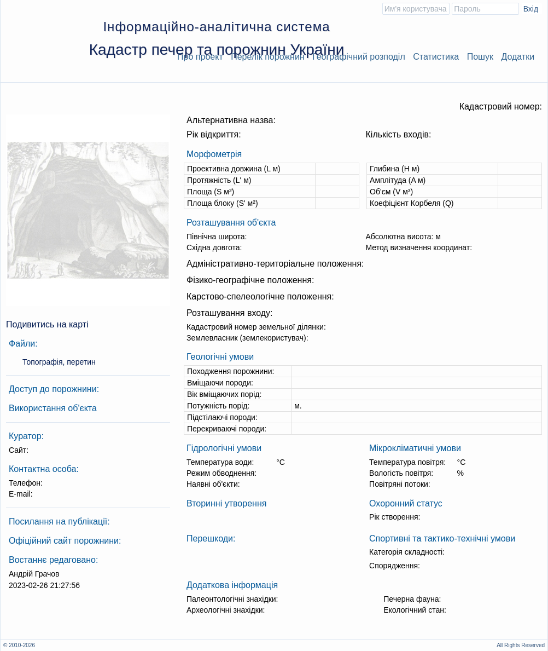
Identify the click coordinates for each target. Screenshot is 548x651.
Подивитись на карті (47, 324)
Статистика (436, 56)
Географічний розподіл (358, 56)
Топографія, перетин (59, 362)
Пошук (480, 56)
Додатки (517, 56)
